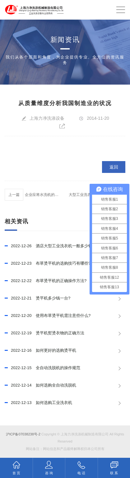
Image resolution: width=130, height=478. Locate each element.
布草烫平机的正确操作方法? (45, 281)
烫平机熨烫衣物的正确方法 (44, 333)
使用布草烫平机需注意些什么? (48, 315)
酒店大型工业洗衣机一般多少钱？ (50, 246)
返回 (113, 167)
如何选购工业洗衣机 (38, 402)
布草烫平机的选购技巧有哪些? (48, 263)
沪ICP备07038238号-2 (23, 434)
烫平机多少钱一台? (37, 298)
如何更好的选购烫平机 (40, 350)
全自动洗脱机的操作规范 (42, 368)
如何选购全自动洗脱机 (40, 385)
